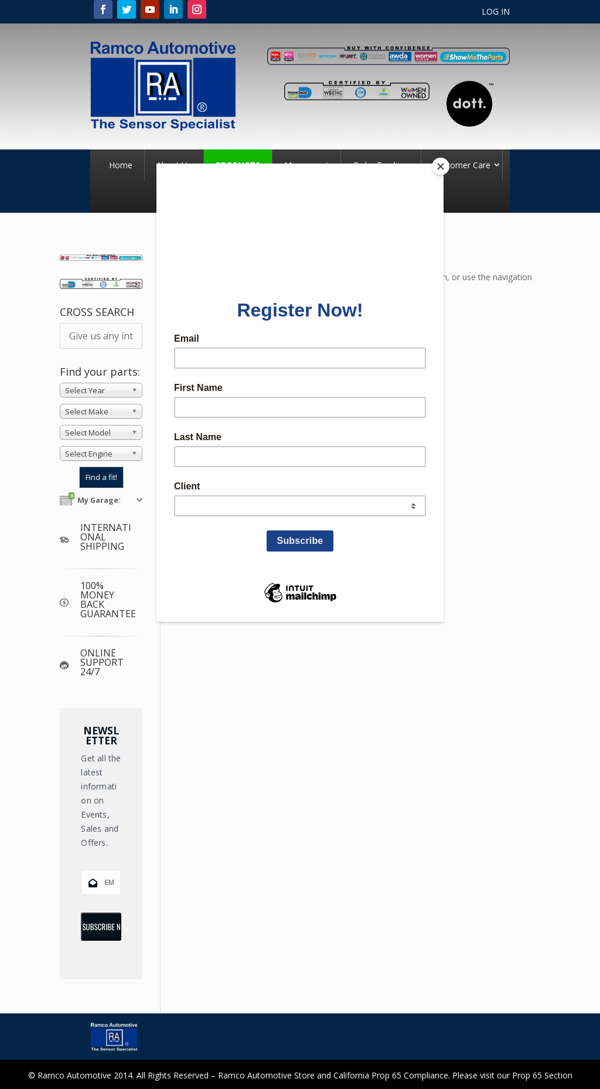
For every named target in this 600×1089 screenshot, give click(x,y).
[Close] (440, 166)
